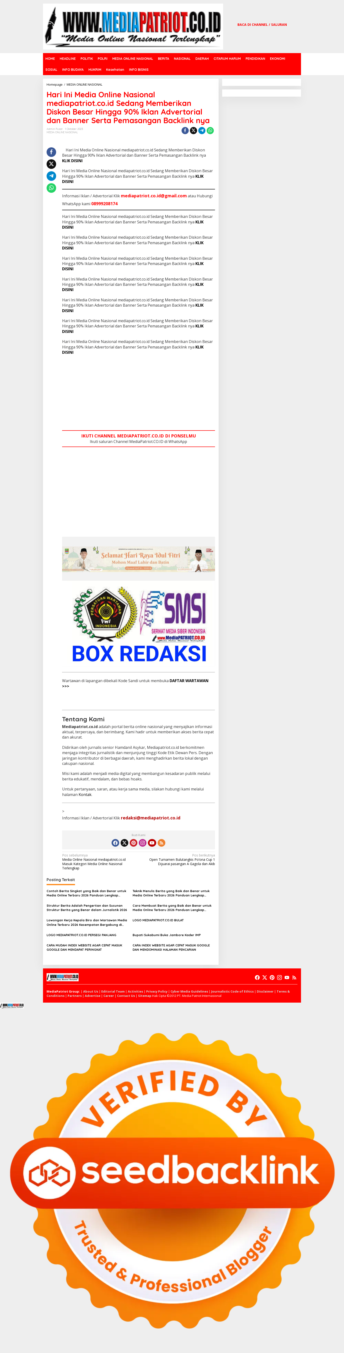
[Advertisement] (138, 393)
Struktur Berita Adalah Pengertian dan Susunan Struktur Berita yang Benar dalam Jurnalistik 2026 (87, 908)
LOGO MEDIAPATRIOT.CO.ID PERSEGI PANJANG (81, 935)
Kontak (85, 794)
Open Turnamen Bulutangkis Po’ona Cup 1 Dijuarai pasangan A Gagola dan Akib (178, 859)
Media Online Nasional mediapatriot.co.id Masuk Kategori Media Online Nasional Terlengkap (98, 862)
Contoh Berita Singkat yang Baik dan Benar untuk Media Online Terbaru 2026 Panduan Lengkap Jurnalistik (86, 893)
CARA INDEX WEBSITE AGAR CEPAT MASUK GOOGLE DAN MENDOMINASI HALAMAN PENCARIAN (171, 947)
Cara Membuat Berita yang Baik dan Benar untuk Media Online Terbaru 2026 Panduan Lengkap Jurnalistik (172, 908)
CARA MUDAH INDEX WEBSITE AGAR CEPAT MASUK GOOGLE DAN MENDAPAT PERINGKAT (84, 947)
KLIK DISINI (72, 160)
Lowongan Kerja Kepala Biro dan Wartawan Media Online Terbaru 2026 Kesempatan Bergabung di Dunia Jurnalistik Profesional (87, 922)
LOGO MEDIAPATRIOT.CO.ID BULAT (158, 920)
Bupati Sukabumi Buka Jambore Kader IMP (167, 935)
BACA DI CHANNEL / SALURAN (262, 24)
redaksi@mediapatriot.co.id (150, 818)
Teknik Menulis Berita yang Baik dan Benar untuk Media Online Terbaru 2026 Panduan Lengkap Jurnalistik (171, 893)
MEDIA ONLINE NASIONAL (62, 132)
